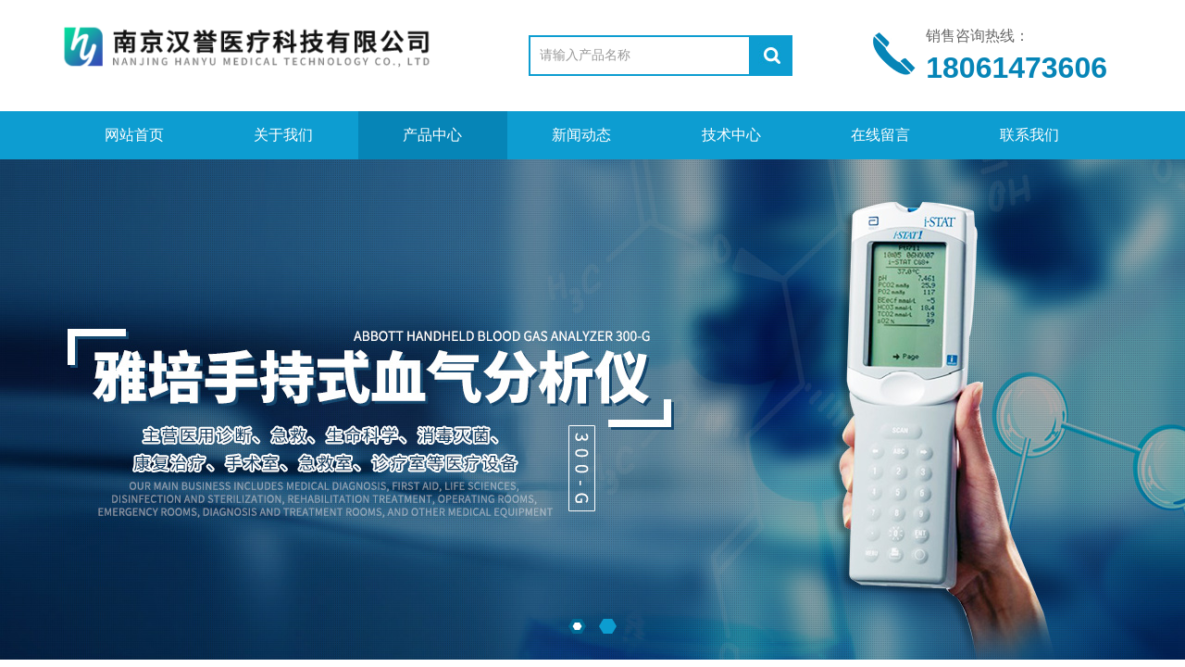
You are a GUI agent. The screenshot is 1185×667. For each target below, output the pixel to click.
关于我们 (283, 135)
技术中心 (731, 135)
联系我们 (1029, 135)
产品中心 (432, 135)
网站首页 (134, 135)
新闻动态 (581, 135)
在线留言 (880, 135)
